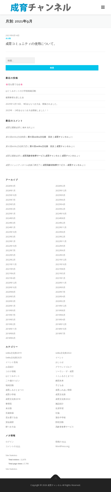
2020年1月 (10, 305)
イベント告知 (12, 362)
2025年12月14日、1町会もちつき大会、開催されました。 (32, 104)
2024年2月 (60, 222)
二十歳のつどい (13, 380)
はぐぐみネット (13, 376)
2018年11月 (11, 328)
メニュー (102, 7)
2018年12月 (61, 324)
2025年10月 (11, 195)
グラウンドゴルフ (64, 366)
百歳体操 (10, 413)
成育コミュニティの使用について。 (31, 43)
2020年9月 (60, 287)
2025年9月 (60, 195)
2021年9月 (10, 269)
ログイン (10, 441)
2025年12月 (61, 190)
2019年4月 (60, 319)
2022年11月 (61, 241)
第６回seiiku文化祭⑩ (15, 136)
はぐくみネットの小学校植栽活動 (21, 90)
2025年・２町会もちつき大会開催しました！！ (27, 110)
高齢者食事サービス (65, 426)
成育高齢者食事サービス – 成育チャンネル (62, 165)
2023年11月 (61, 227)
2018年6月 (10, 338)
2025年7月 (10, 199)
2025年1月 (10, 213)
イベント (60, 357)
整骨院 (9, 403)
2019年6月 (60, 315)
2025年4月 (60, 204)
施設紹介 (60, 403)
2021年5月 (60, 273)
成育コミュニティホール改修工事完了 (23, 165)
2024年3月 (10, 222)
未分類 (8, 38)
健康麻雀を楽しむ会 (15, 97)
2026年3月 (10, 185)
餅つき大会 (11, 426)
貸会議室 (10, 422)
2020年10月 (11, 287)
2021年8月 (60, 269)
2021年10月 (61, 264)
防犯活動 (60, 422)
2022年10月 (11, 245)
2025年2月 (60, 209)
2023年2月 (60, 236)
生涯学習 (60, 408)
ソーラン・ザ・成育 (65, 371)
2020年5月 (10, 296)
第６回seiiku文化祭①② (16, 146)
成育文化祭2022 (63, 399)
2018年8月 (10, 333)
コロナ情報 (11, 371)
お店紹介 (10, 366)
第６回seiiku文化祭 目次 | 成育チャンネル (48, 136)
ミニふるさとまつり (65, 376)
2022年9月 (60, 245)
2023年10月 (11, 232)
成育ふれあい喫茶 (64, 389)
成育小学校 (11, 394)
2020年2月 (60, 301)
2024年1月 (10, 227)
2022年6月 (60, 250)
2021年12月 (61, 259)
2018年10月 (61, 328)
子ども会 (60, 385)
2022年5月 (10, 255)
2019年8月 (60, 310)
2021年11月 (11, 264)
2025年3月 (10, 209)
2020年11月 (61, 282)
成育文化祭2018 (13, 399)
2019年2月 (10, 324)
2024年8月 (60, 218)
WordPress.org (62, 446)
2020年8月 (10, 292)
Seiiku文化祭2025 (14, 357)
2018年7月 (60, 333)
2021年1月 (60, 278)
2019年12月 (61, 305)
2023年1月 (10, 241)
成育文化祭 (61, 394)
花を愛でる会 (12, 417)
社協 (58, 413)
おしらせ (60, 362)
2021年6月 (10, 273)
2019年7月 (10, 315)
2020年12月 (11, 282)
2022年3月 (60, 255)
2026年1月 (10, 190)
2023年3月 (10, 236)
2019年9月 (10, 310)
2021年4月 (10, 278)
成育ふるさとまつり (15, 389)
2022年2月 (10, 259)
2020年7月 (60, 292)
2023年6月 (60, 232)
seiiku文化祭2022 (63, 353)
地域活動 (10, 385)
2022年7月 (10, 250)
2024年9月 (10, 218)
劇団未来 (60, 380)
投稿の (61, 441)
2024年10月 (61, 213)
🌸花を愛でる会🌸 (14, 84)
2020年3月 (10, 301)
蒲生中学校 (61, 417)
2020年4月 (60, 296)
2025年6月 (60, 199)
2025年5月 (10, 204)
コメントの (13, 446)
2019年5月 (10, 319)
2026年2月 (60, 185)
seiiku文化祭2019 (14, 353)
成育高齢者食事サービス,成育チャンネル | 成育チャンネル (49, 155)
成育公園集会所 (13, 127)
